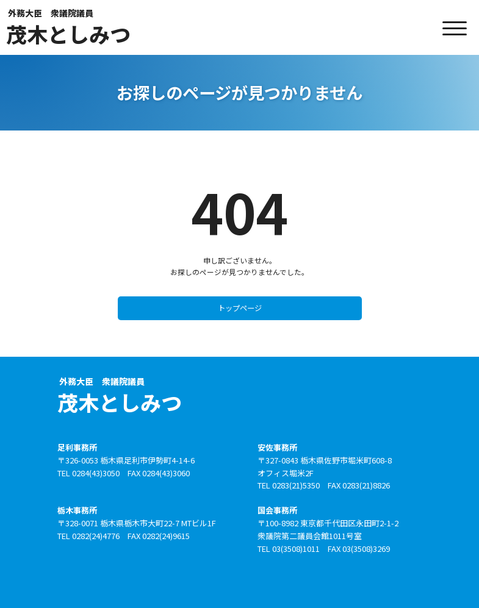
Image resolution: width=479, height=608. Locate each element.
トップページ (240, 307)
